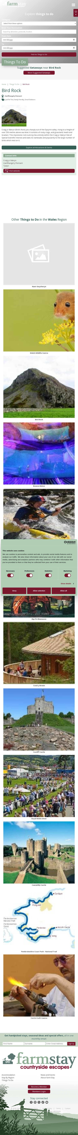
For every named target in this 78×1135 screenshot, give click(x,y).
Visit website (12, 171)
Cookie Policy (47, 1108)
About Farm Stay (48, 1077)
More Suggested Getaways (39, 72)
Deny (14, 591)
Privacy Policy (33, 1108)
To (3, 44)
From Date (6, 36)
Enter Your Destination (12, 28)
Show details (66, 584)
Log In (27, 1111)
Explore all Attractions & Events (39, 147)
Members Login (39, 1091)
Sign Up (71, 1044)
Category (6, 19)
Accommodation (8, 1075)
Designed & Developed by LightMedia (47, 1111)
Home (4, 84)
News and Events (48, 1075)
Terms (58, 1108)
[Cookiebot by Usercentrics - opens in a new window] (65, 542)
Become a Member (39, 1087)
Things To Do (14, 84)
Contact (68, 1108)
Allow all (63, 591)
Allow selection (39, 591)
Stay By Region (8, 1077)
